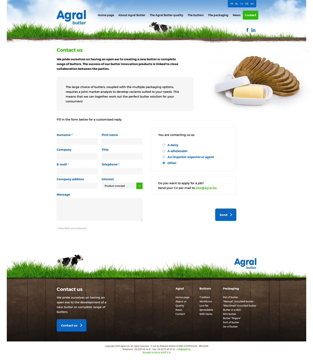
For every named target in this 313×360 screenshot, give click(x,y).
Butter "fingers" (232, 318)
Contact (250, 15)
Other (171, 163)
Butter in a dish (232, 309)
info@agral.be (184, 349)
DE (247, 3)
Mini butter (229, 314)
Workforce (205, 301)
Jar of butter (230, 326)
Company (64, 149)
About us (180, 301)
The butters (196, 15)
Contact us (69, 325)
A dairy (172, 145)
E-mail (62, 164)
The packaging (218, 15)
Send (223, 215)
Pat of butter (230, 297)
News (237, 15)
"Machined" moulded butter (239, 305)
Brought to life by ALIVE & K (156, 352)
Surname (64, 134)
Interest (108, 179)
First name (110, 134)
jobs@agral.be (206, 188)
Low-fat (203, 305)
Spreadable (206, 309)
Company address (70, 179)
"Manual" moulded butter (238, 301)
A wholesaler (177, 151)
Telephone (110, 164)
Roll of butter (231, 322)
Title (105, 149)
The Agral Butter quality (166, 15)
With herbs (205, 314)
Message (63, 194)
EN (241, 3)
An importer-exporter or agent (190, 157)
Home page (106, 15)
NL (236, 3)
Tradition (204, 297)
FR (231, 3)
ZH (252, 3)
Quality (179, 305)
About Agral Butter (131, 15)
